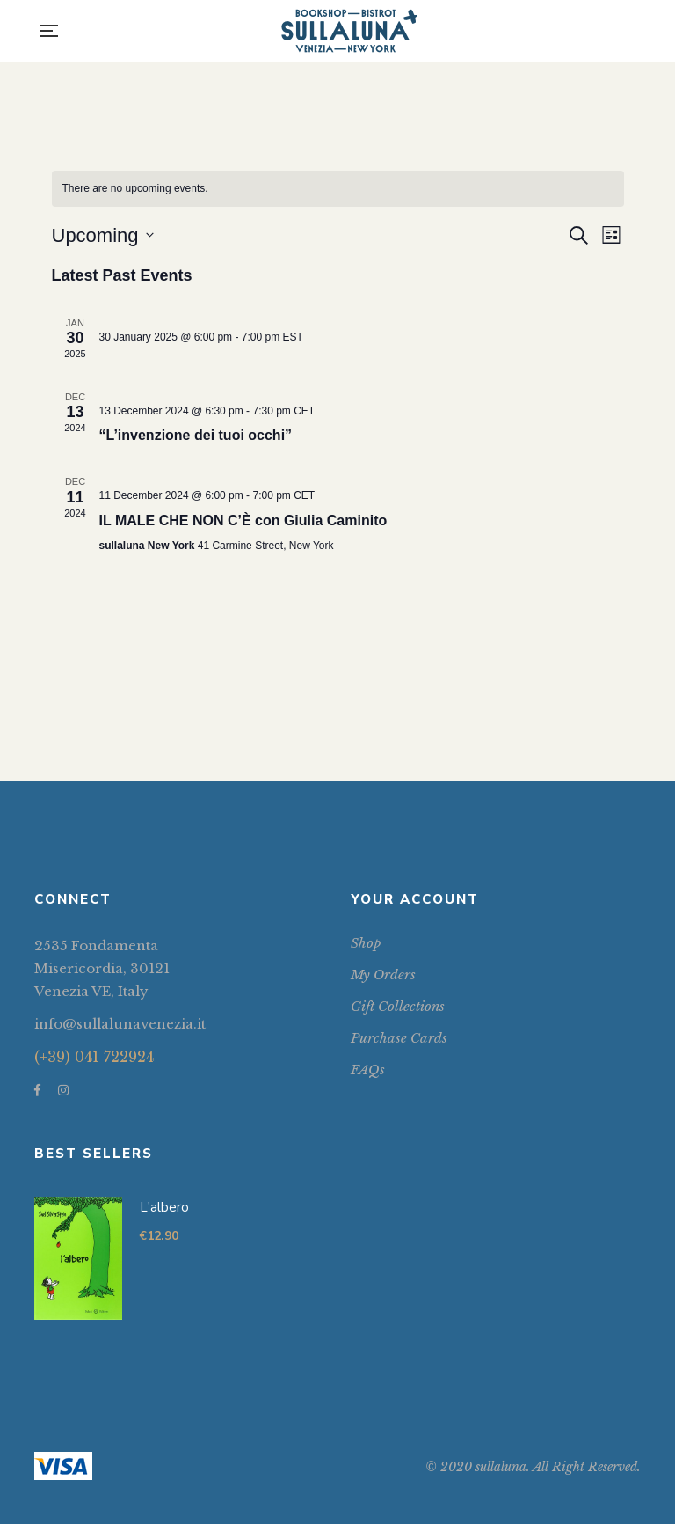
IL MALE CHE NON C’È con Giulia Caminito (243, 520)
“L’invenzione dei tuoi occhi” (196, 435)
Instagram (63, 1090)
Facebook (37, 1090)
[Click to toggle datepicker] (103, 235)
